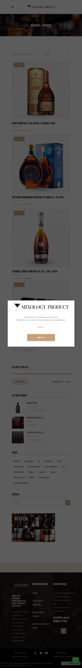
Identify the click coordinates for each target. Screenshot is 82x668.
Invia (41, 337)
